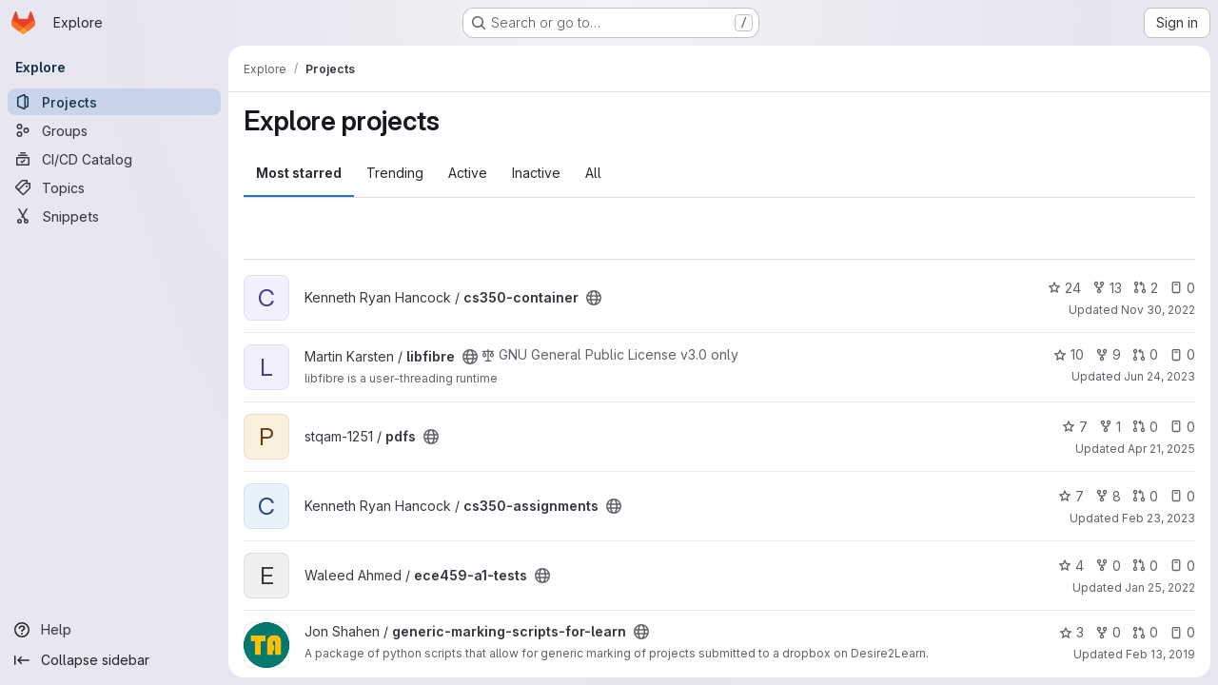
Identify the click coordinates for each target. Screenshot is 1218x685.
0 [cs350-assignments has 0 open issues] (1182, 496)
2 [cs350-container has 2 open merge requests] (1145, 288)
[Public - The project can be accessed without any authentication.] (593, 297)
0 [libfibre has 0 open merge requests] (1145, 354)
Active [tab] (467, 173)
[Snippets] (114, 216)
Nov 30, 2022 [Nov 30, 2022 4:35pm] (1158, 310)
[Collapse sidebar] (114, 660)
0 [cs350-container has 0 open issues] (1182, 288)
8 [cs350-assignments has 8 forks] (1108, 496)
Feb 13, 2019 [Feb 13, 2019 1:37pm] (1160, 654)
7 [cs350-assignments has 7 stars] (1071, 496)
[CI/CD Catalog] (114, 159)
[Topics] (114, 187)
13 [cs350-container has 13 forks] (1107, 288)
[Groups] (114, 130)
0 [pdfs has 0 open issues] (1182, 427)
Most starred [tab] (299, 173)
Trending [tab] (394, 173)
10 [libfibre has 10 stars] (1068, 354)
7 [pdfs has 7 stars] (1075, 427)
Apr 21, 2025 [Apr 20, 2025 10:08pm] (1161, 448)
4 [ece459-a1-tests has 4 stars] (1071, 566)
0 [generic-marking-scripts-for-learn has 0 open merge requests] (1145, 632)
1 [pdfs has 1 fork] (1110, 427)
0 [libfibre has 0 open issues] (1182, 354)
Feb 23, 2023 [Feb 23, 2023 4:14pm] (1158, 518)
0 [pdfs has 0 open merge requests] (1145, 427)
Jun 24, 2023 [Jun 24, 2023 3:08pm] (1159, 376)
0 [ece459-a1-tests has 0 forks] (1108, 566)
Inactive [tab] (536, 173)
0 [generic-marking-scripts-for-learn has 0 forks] (1108, 632)
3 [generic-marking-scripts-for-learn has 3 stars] (1071, 632)
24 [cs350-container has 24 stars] (1064, 288)
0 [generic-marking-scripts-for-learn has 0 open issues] (1182, 632)
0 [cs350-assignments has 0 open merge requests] (1145, 496)
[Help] (114, 629)
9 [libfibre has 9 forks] (1108, 354)
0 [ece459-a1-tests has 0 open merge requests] (1145, 566)
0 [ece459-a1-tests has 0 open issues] (1182, 566)
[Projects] (114, 101)
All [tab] (593, 173)
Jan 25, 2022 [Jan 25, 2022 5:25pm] (1160, 587)
